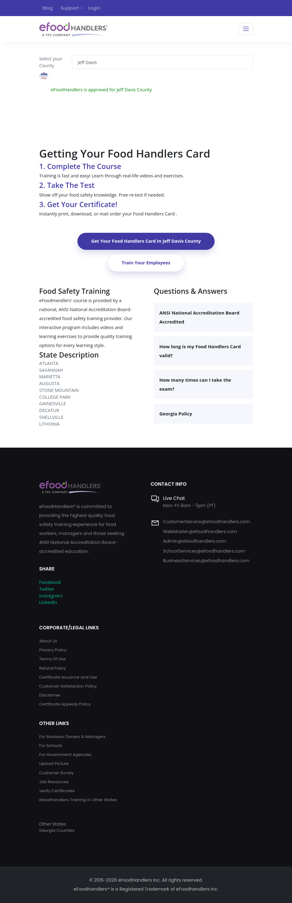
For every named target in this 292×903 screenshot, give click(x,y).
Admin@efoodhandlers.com (194, 541)
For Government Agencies (65, 755)
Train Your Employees (146, 263)
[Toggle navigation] (246, 29)
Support (70, 8)
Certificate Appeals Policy (65, 704)
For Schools (50, 746)
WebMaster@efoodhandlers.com (200, 531)
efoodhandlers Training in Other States (78, 800)
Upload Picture (54, 763)
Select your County (51, 62)
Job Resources (54, 782)
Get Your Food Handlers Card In (146, 241)
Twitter (46, 589)
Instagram (51, 596)
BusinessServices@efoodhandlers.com (206, 561)
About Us (48, 641)
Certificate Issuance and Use (68, 677)
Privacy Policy (53, 650)
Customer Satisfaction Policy (68, 686)
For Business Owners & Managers (72, 737)
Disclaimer (50, 695)
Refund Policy (52, 668)
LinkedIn (48, 602)
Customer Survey (56, 773)
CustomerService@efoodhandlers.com (206, 522)
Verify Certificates (57, 791)
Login (94, 8)
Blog (48, 8)
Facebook (50, 582)
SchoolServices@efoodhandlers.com (204, 551)
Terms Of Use (52, 659)
